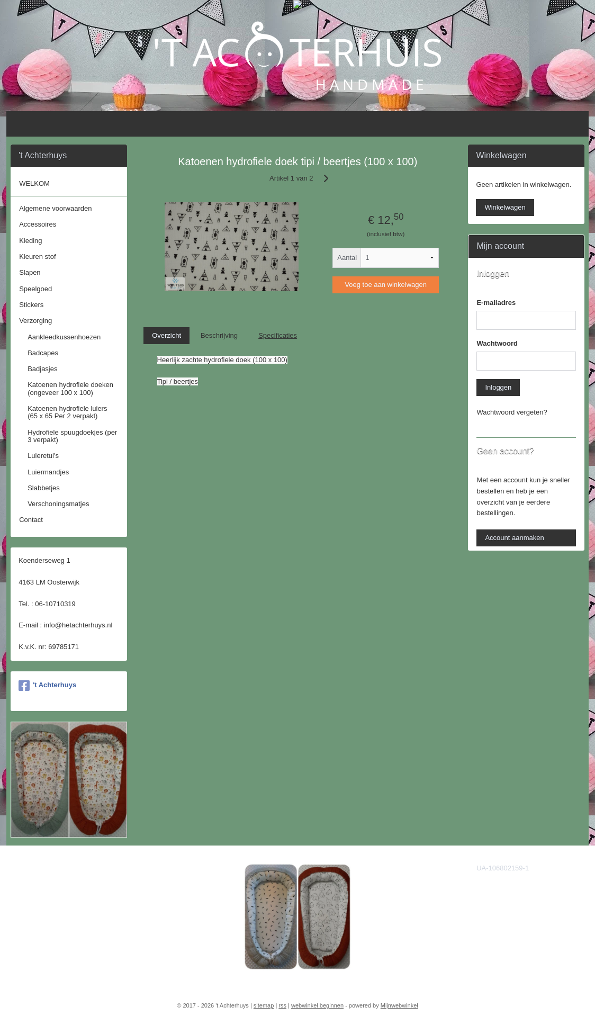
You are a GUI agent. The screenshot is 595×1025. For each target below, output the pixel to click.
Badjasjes (42, 369)
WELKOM (34, 183)
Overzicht (166, 335)
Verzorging (35, 321)
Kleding (30, 241)
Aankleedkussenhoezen (64, 337)
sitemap (264, 1005)
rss (282, 1005)
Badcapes (43, 353)
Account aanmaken (514, 538)
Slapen (29, 272)
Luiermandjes (48, 472)
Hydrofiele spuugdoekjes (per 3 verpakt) (72, 436)
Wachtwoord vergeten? (511, 412)
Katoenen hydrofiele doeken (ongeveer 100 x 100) (70, 388)
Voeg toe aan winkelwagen (386, 285)
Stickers (31, 305)
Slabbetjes (44, 488)
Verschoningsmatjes (58, 504)
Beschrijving (219, 335)
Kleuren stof (37, 256)
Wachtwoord (497, 343)
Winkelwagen (504, 207)
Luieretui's (43, 456)
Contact (31, 520)
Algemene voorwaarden (55, 208)
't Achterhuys (47, 685)
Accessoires (37, 224)
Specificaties (277, 335)
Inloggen (498, 387)
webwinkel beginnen (317, 1005)
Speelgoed (35, 289)
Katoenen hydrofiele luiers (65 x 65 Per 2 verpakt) (67, 412)
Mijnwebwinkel (399, 1005)
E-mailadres (496, 303)
